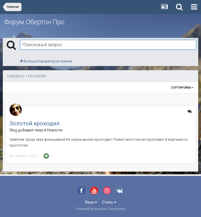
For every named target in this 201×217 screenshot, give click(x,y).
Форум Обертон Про (34, 22)
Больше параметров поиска (46, 61)
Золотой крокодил (34, 123)
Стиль (109, 202)
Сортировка (182, 87)
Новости (54, 130)
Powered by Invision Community (100, 209)
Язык (91, 202)
